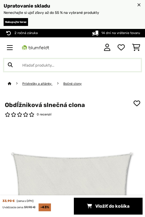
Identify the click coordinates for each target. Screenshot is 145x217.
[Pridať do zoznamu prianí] (137, 103)
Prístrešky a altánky (37, 84)
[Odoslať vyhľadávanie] (10, 65)
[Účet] (107, 47)
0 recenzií (44, 114)
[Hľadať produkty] (72, 65)
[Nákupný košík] (136, 47)
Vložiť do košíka (108, 206)
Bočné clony (72, 84)
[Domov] (15, 84)
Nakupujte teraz (16, 22)
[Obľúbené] (121, 47)
